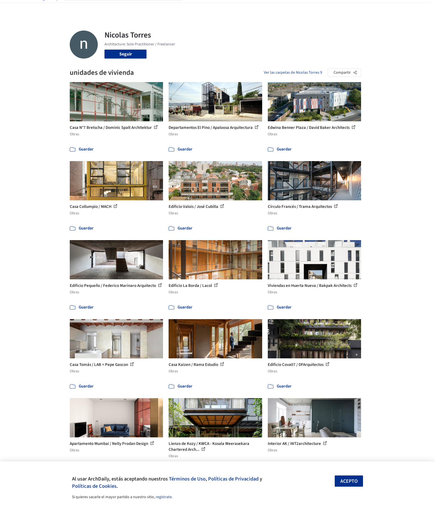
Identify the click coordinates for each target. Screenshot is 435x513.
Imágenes (213, 8)
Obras (194, 8)
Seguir (125, 54)
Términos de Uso (187, 478)
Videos (290, 8)
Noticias (272, 8)
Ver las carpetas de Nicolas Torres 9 (293, 73)
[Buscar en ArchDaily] (128, 7)
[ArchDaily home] (50, 7)
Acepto (349, 481)
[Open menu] (385, 7)
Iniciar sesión (320, 8)
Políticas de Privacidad (233, 478)
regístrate (164, 497)
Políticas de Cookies (94, 486)
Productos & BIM (243, 8)
